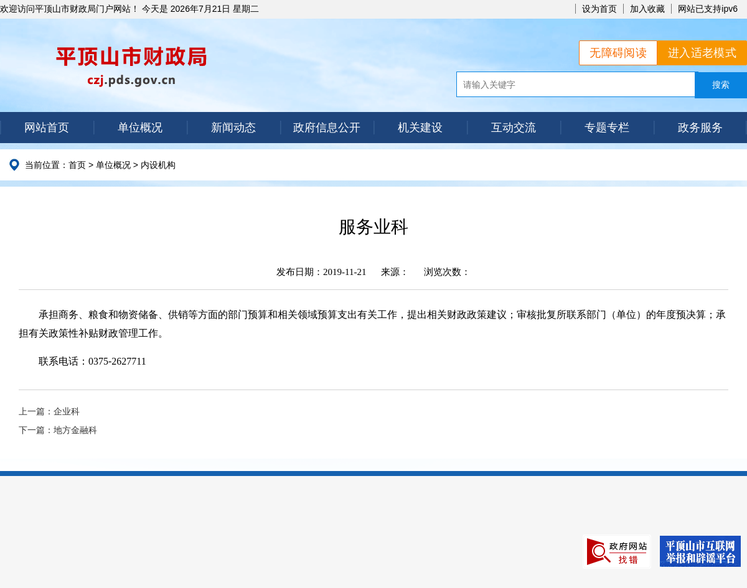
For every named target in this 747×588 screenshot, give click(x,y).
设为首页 (599, 9)
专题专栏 (607, 127)
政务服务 (700, 127)
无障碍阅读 (618, 53)
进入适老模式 (702, 53)
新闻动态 (233, 127)
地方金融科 (75, 430)
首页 (77, 165)
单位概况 (140, 127)
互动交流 (513, 127)
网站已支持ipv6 (708, 9)
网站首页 (46, 127)
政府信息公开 (326, 127)
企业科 (67, 411)
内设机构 (158, 165)
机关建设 (420, 127)
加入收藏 (647, 9)
